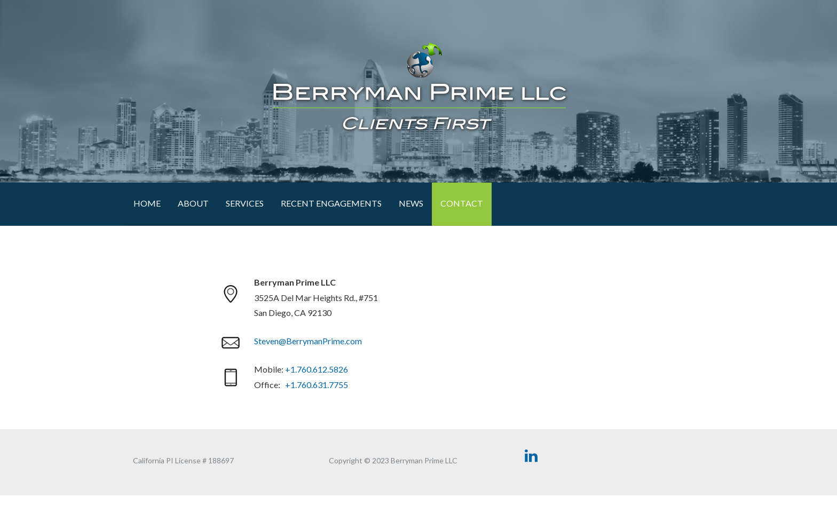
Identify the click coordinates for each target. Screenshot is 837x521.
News (411, 203)
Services (245, 203)
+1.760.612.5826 (316, 369)
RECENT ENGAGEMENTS (331, 203)
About (193, 203)
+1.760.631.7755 (316, 385)
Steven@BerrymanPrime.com (308, 341)
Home (147, 203)
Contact (461, 203)
